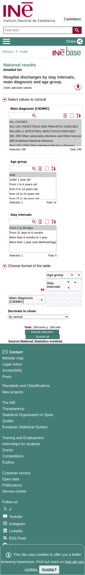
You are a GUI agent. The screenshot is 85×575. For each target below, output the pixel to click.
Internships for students (21, 444)
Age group (18, 161)
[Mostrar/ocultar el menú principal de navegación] (6, 41)
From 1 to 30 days (33, 228)
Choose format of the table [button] (29, 266)
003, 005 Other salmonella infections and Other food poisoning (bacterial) (45, 136)
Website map (12, 358)
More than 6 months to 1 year (33, 237)
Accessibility (12, 370)
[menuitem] (42, 179)
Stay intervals (21, 214)
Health (23, 51)
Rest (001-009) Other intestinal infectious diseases (45, 145)
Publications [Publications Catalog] (12, 485)
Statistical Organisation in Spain (27, 415)
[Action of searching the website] (77, 30)
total (33, 174)
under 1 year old (33, 179)
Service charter (14, 491)
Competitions (12, 456)
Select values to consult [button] (27, 99)
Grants (7, 450)
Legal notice (12, 364)
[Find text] (38, 30)
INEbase (7, 51)
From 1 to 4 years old (33, 184)
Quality (8, 421)
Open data (10, 479)
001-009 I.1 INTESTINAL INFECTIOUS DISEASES (45, 131)
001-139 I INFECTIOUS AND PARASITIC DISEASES (45, 126)
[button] (73, 41)
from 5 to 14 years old (33, 189)
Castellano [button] (72, 19)
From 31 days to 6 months (33, 232)
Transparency (13, 409)
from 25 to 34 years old (33, 198)
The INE (9, 403)
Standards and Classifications (26, 386)
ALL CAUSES (45, 121)
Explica (8, 462)
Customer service (16, 473)
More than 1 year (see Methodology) (33, 242)
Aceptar (49, 569)
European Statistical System (25, 427)
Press (7, 377)
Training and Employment (23, 438)
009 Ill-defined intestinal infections (45, 140)
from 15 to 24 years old (33, 193)
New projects (12, 392)
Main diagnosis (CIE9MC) (29, 108)
